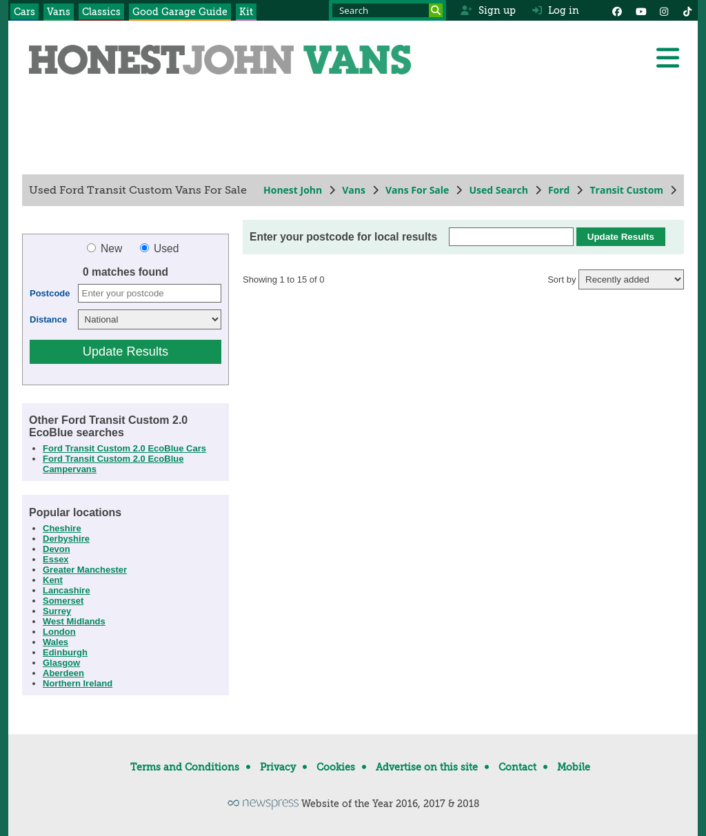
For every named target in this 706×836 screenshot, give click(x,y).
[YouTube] (640, 10)
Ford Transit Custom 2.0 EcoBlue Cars (124, 448)
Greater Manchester (85, 569)
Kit (246, 11)
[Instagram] (664, 10)
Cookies (335, 767)
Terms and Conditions (184, 767)
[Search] (436, 10)
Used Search (498, 189)
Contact (517, 767)
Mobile (573, 767)
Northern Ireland (77, 683)
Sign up (488, 10)
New (106, 248)
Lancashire (66, 590)
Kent (53, 580)
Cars (24, 11)
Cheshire (62, 528)
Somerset (63, 600)
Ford (559, 189)
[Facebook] (617, 10)
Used (159, 248)
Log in (555, 10)
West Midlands (74, 621)
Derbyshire (66, 538)
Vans (58, 11)
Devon (56, 549)
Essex (56, 559)
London (59, 631)
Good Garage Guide (180, 11)
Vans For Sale (417, 189)
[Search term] (387, 10)
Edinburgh (65, 652)
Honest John (292, 189)
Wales (55, 642)
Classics (101, 11)
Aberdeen (63, 673)
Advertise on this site (427, 767)
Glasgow (61, 662)
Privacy (278, 767)
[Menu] (667, 58)
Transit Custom (626, 189)
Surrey (57, 611)
